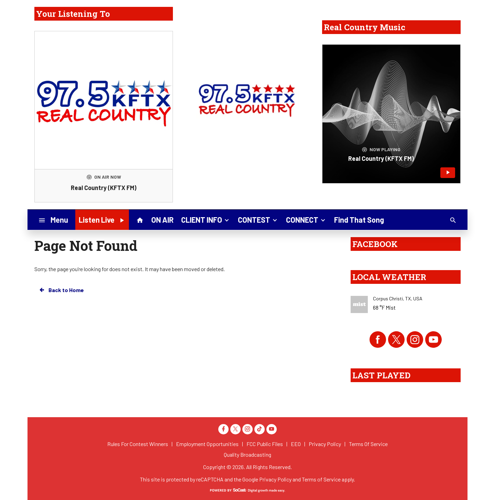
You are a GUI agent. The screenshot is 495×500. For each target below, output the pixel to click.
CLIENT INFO (205, 219)
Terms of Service (321, 479)
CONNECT (306, 219)
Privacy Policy (275, 479)
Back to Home (61, 290)
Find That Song (359, 219)
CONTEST (258, 219)
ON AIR (162, 219)
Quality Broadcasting (247, 454)
